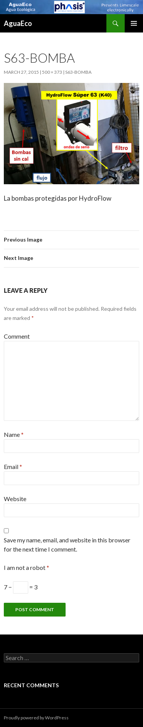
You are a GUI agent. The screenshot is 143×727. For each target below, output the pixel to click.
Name (14, 434)
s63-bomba (78, 72)
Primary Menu (134, 23)
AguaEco (18, 23)
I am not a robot (26, 567)
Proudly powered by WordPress (36, 718)
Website (15, 498)
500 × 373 (52, 72)
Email (13, 466)
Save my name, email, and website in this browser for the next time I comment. (67, 544)
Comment (17, 336)
